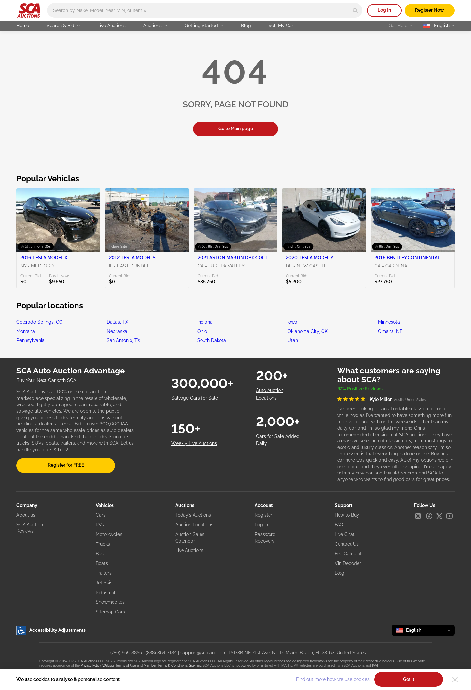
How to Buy (347, 515)
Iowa (292, 322)
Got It (408, 679)
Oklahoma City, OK (308, 331)
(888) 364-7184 (161, 652)
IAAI (375, 665)
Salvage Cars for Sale (194, 398)
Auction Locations (194, 524)
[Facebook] (429, 516)
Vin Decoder (348, 563)
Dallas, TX (117, 322)
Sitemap (195, 665)
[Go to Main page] (28, 10)
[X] (439, 516)
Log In (384, 10)
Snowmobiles (110, 602)
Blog (246, 25)
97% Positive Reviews (360, 388)
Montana (25, 331)
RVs (100, 524)
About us (25, 515)
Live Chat (345, 534)
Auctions (155, 25)
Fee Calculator (350, 553)
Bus (100, 553)
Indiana (205, 322)
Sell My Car (281, 25)
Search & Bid (63, 25)
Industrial (105, 592)
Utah (293, 340)
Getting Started (204, 25)
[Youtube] (449, 516)
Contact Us (347, 544)
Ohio (202, 331)
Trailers (104, 573)
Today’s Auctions (193, 515)
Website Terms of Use (119, 665)
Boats (102, 563)
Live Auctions (111, 25)
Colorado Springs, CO (39, 322)
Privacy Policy (91, 665)
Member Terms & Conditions (165, 665)
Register (263, 515)
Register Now (429, 10)
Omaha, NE (390, 331)
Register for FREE (66, 465)
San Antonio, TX (123, 340)
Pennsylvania (30, 340)
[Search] (355, 10)
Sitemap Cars (110, 611)
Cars (101, 515)
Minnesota (389, 322)
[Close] (455, 679)
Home (22, 25)
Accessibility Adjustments (51, 630)
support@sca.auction (202, 652)
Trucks (103, 544)
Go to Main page (235, 128)
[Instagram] (418, 516)
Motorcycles (109, 534)
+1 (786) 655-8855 (123, 652)
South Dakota (211, 340)
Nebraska (117, 331)
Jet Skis (104, 582)
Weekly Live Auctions (194, 443)
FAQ (339, 524)
